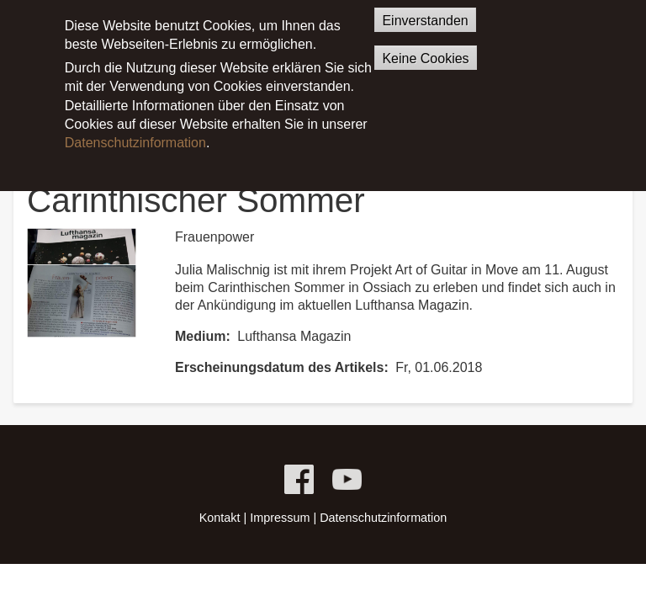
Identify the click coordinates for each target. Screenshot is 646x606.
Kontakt (220, 517)
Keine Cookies (425, 47)
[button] (81, 281)
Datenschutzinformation (135, 131)
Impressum (280, 517)
